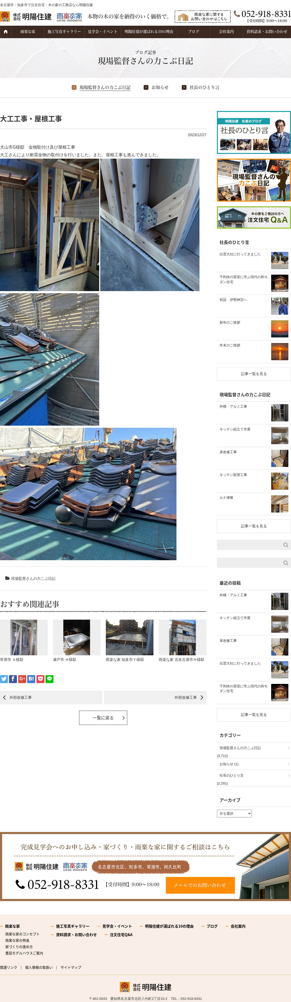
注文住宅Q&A (121, 934)
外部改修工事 (21, 697)
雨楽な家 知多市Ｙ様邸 (125, 659)
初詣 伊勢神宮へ (233, 300)
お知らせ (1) (229, 764)
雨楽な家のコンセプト (22, 933)
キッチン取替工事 (233, 475)
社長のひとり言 (204, 87)
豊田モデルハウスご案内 (24, 952)
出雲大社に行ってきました (240, 254)
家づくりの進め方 (19, 946)
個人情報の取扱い (39, 967)
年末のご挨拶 (230, 345)
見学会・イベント (102, 31)
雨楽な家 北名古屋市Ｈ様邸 (181, 659)
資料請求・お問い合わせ (267, 31)
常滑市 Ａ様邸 (11, 659)
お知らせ (160, 87)
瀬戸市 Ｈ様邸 (64, 659)
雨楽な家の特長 (17, 940)
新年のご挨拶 (230, 322)
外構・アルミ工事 (233, 406)
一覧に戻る (103, 717)
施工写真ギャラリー (64, 31)
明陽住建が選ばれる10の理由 (149, 31)
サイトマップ (71, 967)
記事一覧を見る (254, 374)
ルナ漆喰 (226, 498)
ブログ (193, 31)
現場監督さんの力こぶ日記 (105, 87)
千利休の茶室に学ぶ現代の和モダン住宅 (244, 279)
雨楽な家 (27, 31)
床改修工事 (228, 452)
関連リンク (8, 967)
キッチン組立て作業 (235, 429)
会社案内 (226, 31)
